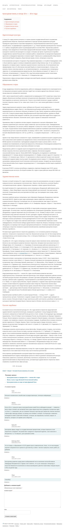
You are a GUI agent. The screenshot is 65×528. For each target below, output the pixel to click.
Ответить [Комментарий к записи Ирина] (6, 420)
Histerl (4, 370)
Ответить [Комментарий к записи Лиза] (6, 470)
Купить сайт (23, 523)
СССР (4, 9)
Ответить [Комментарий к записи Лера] (6, 482)
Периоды (39, 5)
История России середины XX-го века (23, 370)
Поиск (19, 9)
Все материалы (11, 9)
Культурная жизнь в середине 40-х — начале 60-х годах (23, 377)
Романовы (11, 525)
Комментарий (8, 490)
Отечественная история (28, 5)
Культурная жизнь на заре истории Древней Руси (21, 382)
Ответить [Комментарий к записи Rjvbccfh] (6, 436)
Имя (5, 509)
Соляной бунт (23, 253)
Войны (17, 525)
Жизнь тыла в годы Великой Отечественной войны (22, 380)
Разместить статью (38, 523)
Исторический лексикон (49, 523)
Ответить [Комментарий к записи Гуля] (6, 398)
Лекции (9, 370)
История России (14, 5)
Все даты (5, 5)
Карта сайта (30, 523)
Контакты (17, 523)
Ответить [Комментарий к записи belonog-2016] (6, 452)
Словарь (55, 5)
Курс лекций (47, 5)
